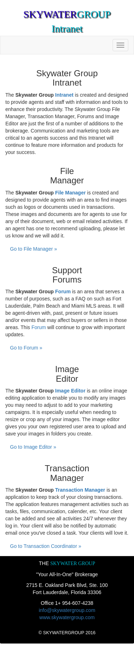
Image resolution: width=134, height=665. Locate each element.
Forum (63, 291)
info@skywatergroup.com (67, 610)
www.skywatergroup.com (67, 617)
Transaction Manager (80, 490)
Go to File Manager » (33, 249)
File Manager (70, 193)
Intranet (64, 95)
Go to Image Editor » (33, 447)
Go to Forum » (26, 348)
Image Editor (70, 391)
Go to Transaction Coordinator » (45, 546)
